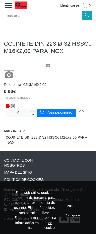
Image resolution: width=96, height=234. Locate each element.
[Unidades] (18, 113)
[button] (8, 5)
